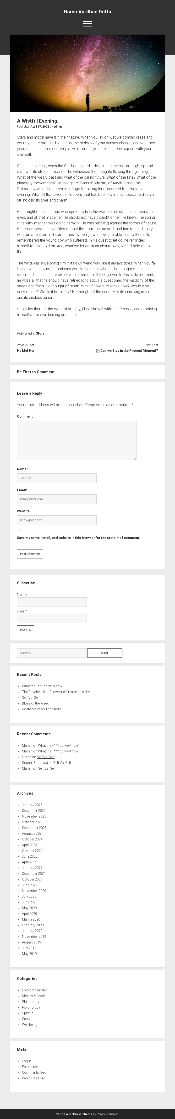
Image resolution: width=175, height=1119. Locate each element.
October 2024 (32, 839)
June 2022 (30, 856)
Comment (25, 416)
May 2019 (29, 954)
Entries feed (30, 1067)
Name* (22, 469)
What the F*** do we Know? (43, 686)
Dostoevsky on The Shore (41, 709)
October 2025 (32, 822)
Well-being (29, 1024)
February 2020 (33, 925)
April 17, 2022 (39, 126)
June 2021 (30, 885)
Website (23, 511)
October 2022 (32, 851)
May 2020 (29, 908)
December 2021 (34, 874)
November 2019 (34, 936)
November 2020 (34, 891)
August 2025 (31, 833)
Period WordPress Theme (74, 1114)
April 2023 (29, 845)
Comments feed (34, 1072)
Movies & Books (34, 996)
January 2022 (32, 868)
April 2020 (29, 914)
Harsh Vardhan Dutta (87, 12)
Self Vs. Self (31, 697)
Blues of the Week (35, 703)
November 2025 (34, 816)
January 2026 (32, 805)
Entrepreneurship (35, 990)
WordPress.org (33, 1078)
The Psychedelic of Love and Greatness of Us (56, 692)
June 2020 (30, 902)
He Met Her (26, 350)
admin (58, 126)
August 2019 (31, 942)
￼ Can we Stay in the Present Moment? (127, 350)
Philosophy (30, 1002)
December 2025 (34, 811)
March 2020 (31, 919)
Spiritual (28, 1013)
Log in (26, 1061)
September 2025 (34, 828)
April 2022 (29, 862)
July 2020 (29, 896)
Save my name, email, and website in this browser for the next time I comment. (78, 538)
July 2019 (29, 948)
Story (40, 333)
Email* (22, 490)
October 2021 (32, 879)
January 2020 (32, 931)
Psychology (31, 1007)
